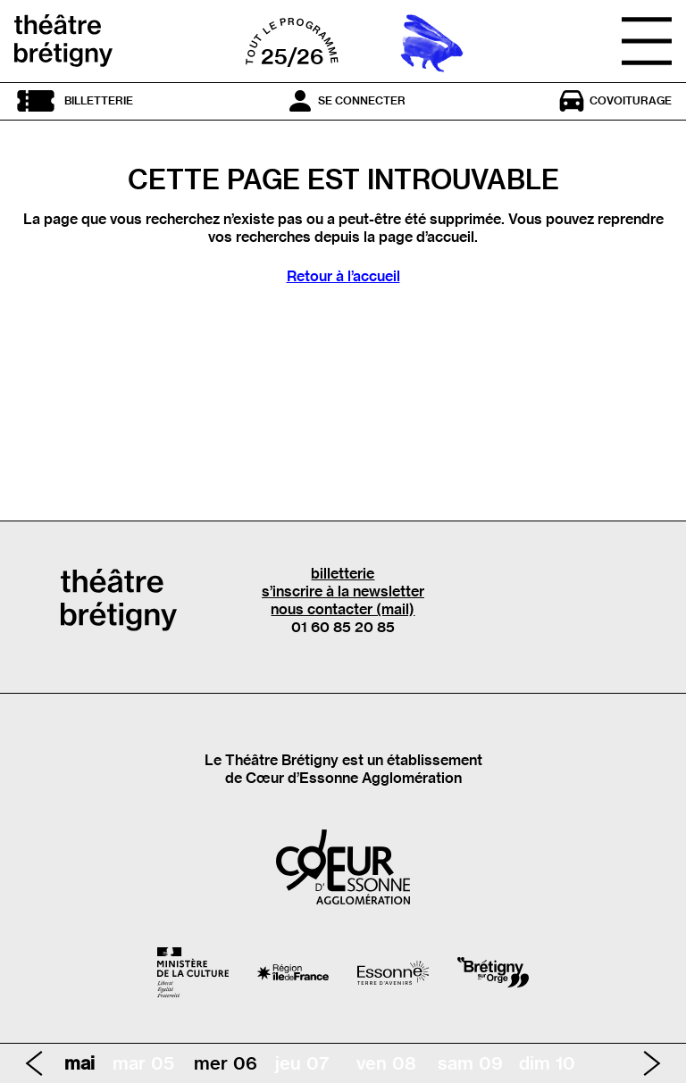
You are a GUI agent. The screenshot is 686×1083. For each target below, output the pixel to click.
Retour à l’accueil (343, 276)
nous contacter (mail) (342, 609)
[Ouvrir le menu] (646, 41)
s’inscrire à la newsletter (343, 591)
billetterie (342, 573)
